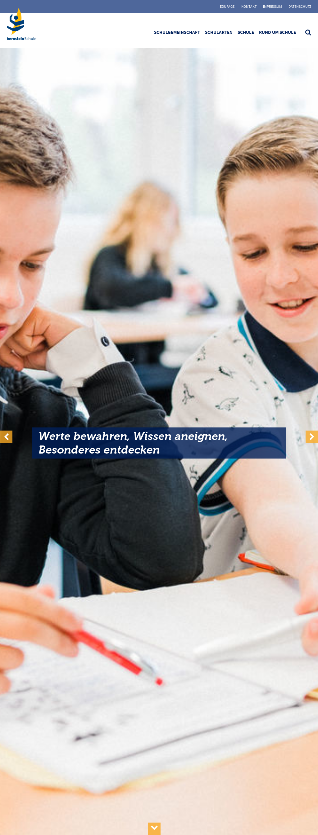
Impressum (272, 6)
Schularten (219, 32)
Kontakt (249, 6)
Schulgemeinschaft (177, 32)
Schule (246, 32)
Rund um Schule (277, 32)
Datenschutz (299, 6)
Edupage (227, 6)
